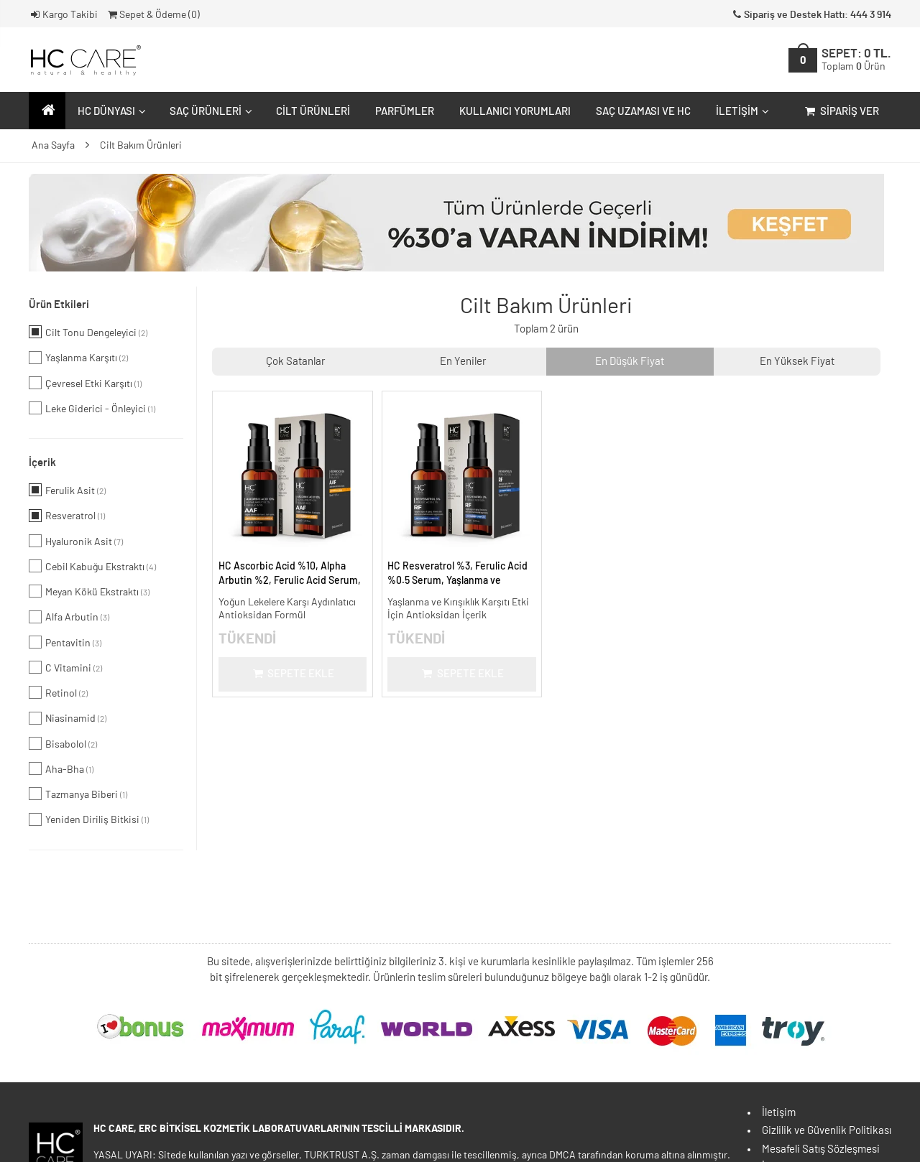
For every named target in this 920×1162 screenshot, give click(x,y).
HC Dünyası (110, 111)
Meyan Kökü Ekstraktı (89, 591)
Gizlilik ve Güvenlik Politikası (826, 1130)
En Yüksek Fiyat (797, 361)
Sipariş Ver (840, 111)
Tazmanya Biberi (78, 793)
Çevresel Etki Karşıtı (85, 382)
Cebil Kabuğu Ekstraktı (92, 565)
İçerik (42, 462)
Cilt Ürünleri (313, 111)
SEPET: (856, 60)
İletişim (740, 111)
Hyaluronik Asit (76, 540)
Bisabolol (63, 743)
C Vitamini (65, 667)
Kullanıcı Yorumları (515, 111)
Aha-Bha (61, 768)
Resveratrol (67, 515)
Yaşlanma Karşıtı (78, 357)
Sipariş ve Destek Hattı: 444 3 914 (810, 15)
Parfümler (404, 111)
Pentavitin (65, 642)
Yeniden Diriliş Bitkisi (89, 819)
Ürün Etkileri (59, 304)
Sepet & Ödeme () (153, 15)
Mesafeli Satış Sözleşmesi (821, 1149)
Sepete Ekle (292, 674)
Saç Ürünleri (209, 111)
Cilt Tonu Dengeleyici (88, 331)
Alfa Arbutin (69, 616)
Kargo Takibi (63, 15)
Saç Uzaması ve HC (643, 111)
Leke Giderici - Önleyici (92, 407)
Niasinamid (67, 718)
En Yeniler (463, 361)
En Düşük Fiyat (629, 361)
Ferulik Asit (67, 489)
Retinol (58, 692)
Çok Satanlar (295, 361)
